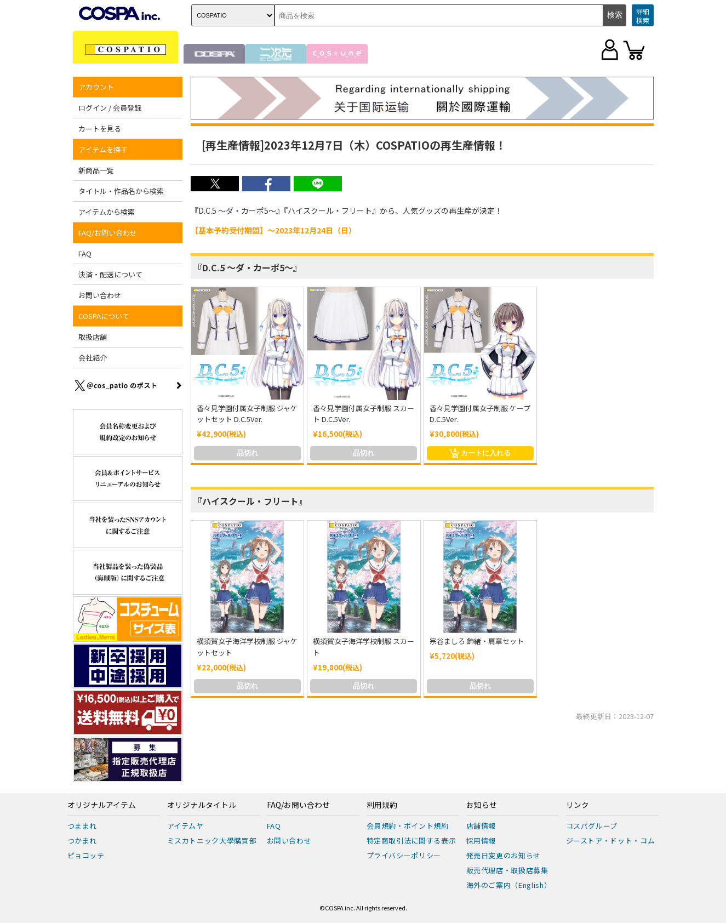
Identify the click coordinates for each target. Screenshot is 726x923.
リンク (577, 805)
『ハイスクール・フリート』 (250, 501)
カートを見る (99, 128)
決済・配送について (110, 274)
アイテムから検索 (106, 212)
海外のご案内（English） (509, 885)
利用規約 (382, 805)
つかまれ (82, 840)
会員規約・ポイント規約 (408, 826)
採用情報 (481, 840)
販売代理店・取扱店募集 (507, 870)
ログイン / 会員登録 (109, 107)
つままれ (82, 826)
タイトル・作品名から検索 (121, 191)
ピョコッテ (86, 855)
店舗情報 (481, 826)
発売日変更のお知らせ (503, 855)
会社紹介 (92, 357)
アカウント (96, 87)
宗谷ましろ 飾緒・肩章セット (477, 641)
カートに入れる (480, 453)
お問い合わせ (99, 295)
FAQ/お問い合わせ (107, 232)
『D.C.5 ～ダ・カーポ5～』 (247, 267)
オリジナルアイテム (101, 805)
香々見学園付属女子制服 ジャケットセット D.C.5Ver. (247, 414)
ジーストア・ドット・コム (610, 840)
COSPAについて (103, 316)
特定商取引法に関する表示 (411, 840)
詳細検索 (642, 16)
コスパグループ (592, 826)
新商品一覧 (96, 170)
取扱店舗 (92, 337)
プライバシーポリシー (404, 855)
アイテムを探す (103, 149)
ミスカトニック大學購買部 (212, 840)
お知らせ (481, 805)
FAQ (85, 253)
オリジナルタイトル (201, 805)
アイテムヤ (185, 826)
